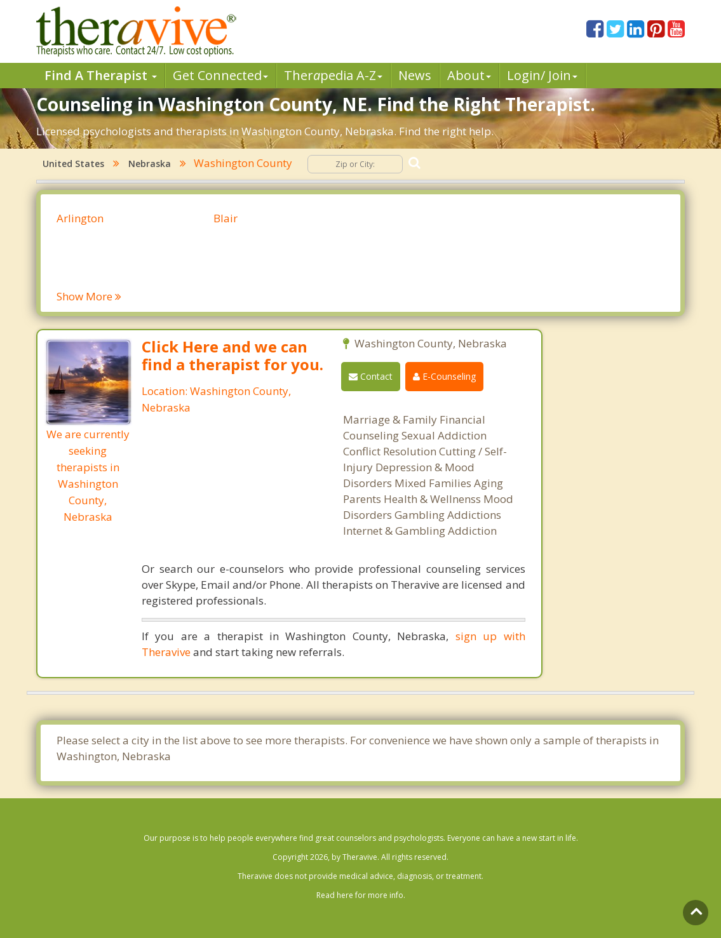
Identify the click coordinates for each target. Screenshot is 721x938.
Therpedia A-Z (333, 75)
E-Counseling (444, 376)
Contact (371, 376)
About (469, 75)
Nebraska (149, 163)
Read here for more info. (360, 895)
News (414, 75)
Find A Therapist (100, 75)
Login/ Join (542, 75)
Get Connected (220, 75)
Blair (225, 218)
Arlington (80, 218)
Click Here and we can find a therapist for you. (232, 355)
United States (73, 163)
